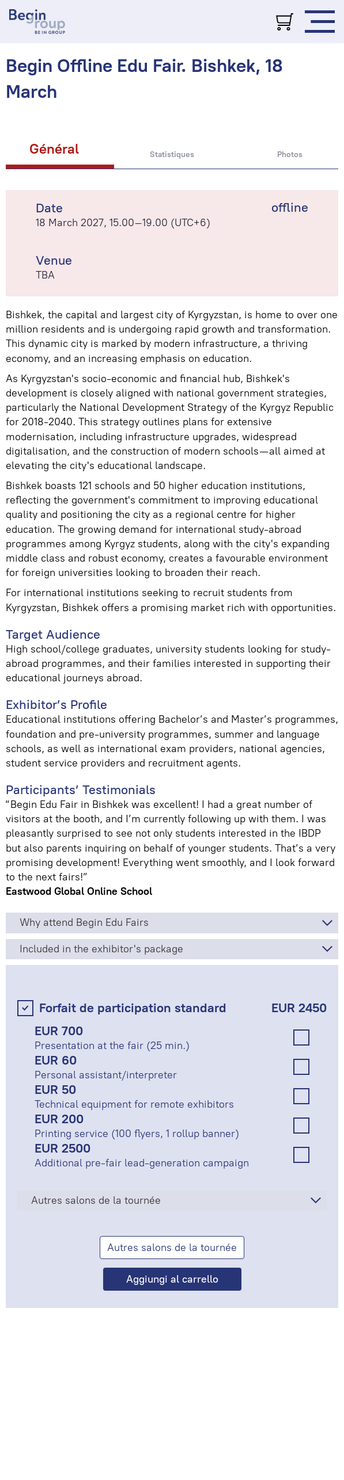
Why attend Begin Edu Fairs (84, 922)
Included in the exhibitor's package (101, 949)
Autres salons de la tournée (96, 1200)
